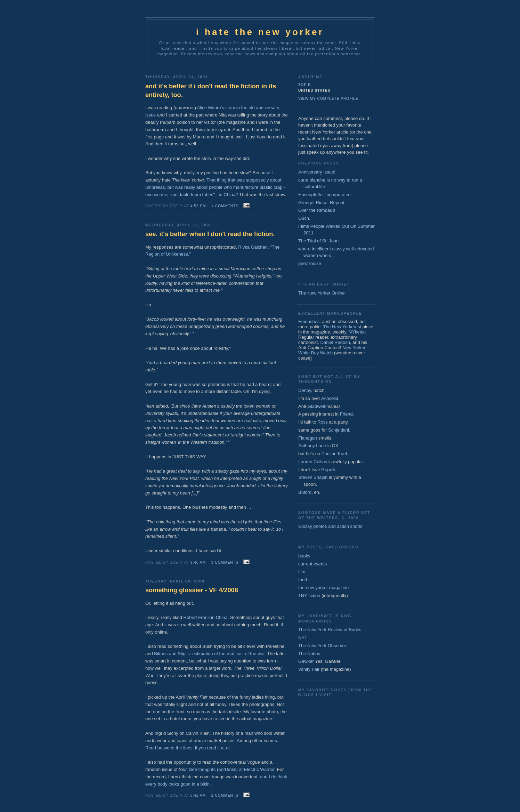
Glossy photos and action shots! (330, 526)
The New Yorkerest (342, 326)
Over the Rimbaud (316, 210)
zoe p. (304, 85)
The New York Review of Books (329, 629)
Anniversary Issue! (316, 172)
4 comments (224, 206)
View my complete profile (328, 99)
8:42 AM (198, 795)
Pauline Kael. (335, 453)
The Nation (309, 653)
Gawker (306, 661)
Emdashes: (309, 321)
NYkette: (357, 332)
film (301, 571)
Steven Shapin (313, 477)
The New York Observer (322, 645)
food (302, 579)
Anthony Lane (312, 445)
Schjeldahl (338, 430)
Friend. (347, 414)
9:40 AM (198, 562)
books (304, 555)
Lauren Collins (312, 461)
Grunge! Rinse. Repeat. (322, 202)
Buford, (305, 492)
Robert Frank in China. (206, 617)
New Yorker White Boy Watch (332, 350)
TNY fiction (309, 595)
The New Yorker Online (321, 293)
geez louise (309, 263)
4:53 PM (198, 206)
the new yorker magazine (323, 587)
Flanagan (307, 438)
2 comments (224, 795)
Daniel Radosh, (335, 342)
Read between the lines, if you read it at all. (188, 747)
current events (312, 563)
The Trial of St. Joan (318, 240)
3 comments (224, 562)
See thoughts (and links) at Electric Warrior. (232, 769)
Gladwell (316, 406)
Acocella (329, 398)
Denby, (305, 390)
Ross (322, 422)
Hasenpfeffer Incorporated (324, 194)
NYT (302, 637)
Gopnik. (329, 469)
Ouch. (304, 218)
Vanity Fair (308, 669)
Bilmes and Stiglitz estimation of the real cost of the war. (210, 653)
